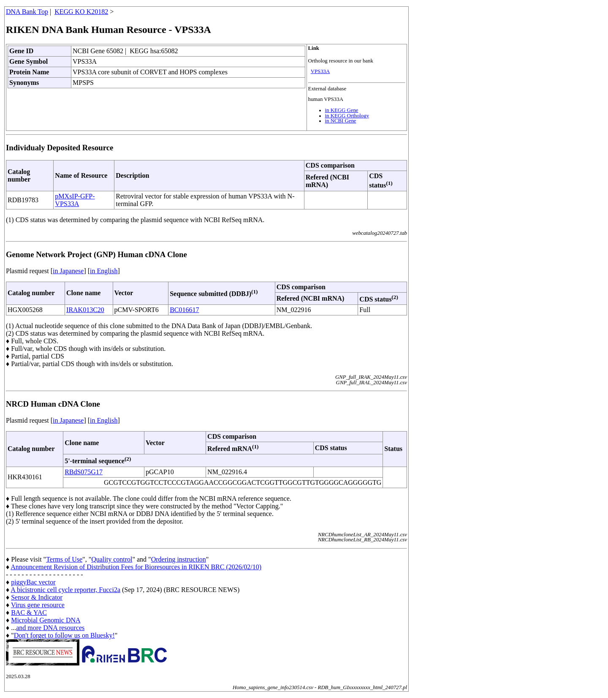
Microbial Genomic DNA (45, 620)
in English (103, 270)
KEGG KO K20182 (81, 11)
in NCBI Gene (340, 121)
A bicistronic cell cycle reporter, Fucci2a (65, 589)
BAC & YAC (29, 612)
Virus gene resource (38, 604)
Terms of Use (64, 559)
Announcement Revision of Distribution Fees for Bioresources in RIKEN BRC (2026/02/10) (136, 566)
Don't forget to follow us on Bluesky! (64, 635)
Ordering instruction (178, 559)
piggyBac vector (33, 582)
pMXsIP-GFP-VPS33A (75, 200)
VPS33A (320, 71)
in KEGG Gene (341, 110)
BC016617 (184, 309)
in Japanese (68, 270)
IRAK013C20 (85, 309)
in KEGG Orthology (347, 116)
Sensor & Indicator (36, 597)
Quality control (111, 559)
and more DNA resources (50, 627)
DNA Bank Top (27, 11)
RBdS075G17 (84, 471)
